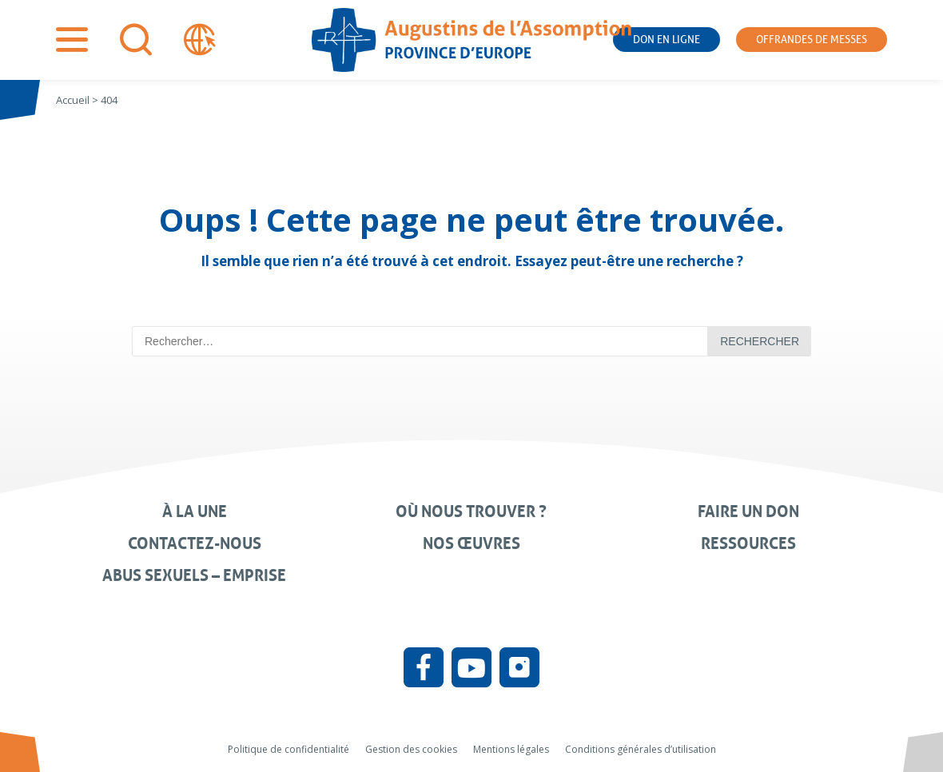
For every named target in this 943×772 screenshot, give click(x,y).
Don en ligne (666, 40)
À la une (194, 511)
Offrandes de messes (811, 40)
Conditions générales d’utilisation (640, 749)
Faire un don (748, 511)
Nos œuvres (471, 543)
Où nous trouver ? (471, 511)
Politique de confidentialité (288, 749)
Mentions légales (511, 749)
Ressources (748, 543)
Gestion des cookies (411, 749)
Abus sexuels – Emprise (194, 575)
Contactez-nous (194, 543)
